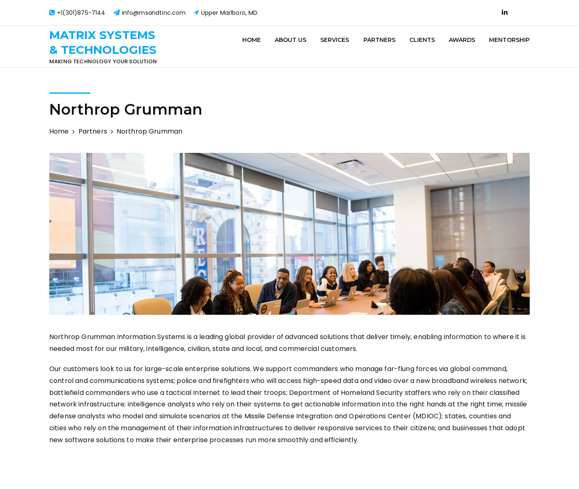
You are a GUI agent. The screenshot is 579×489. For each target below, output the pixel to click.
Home (251, 40)
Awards (462, 40)
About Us (290, 40)
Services (334, 40)
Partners (379, 40)
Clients (422, 40)
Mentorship (509, 40)
